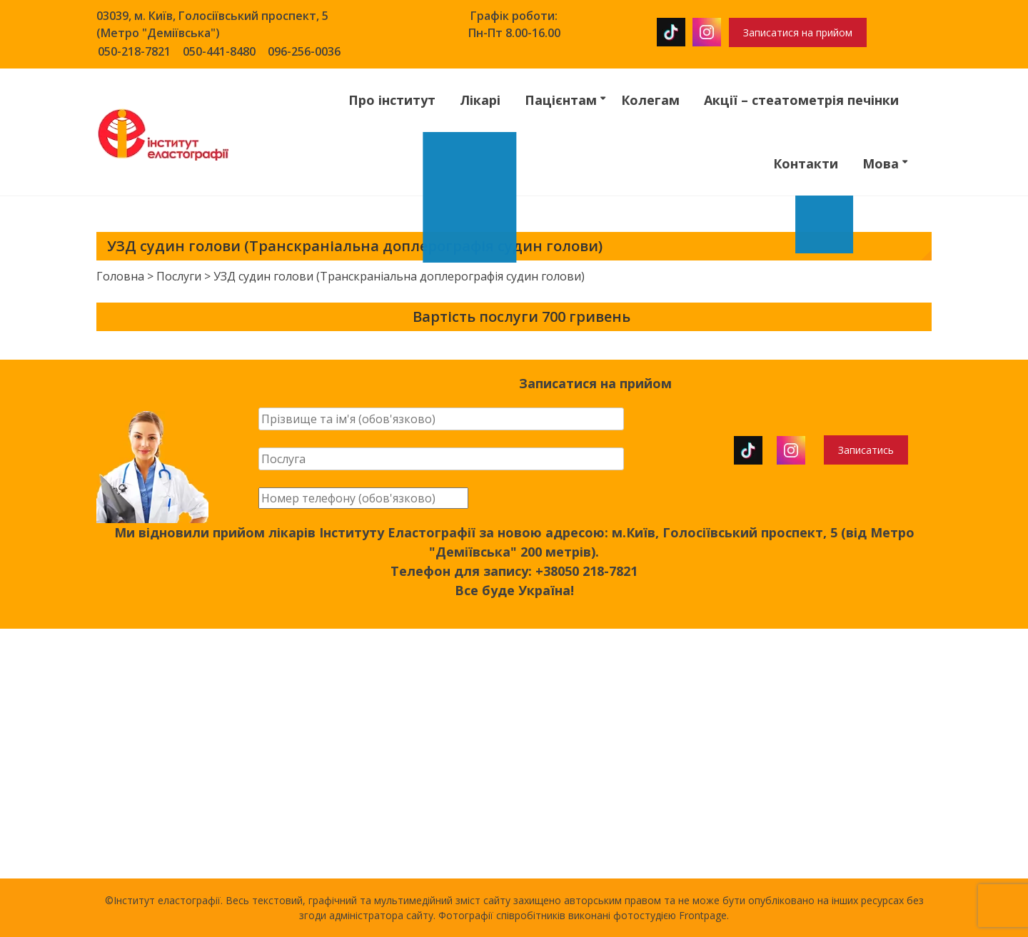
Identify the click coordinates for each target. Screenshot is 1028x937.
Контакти (805, 163)
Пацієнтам (561, 99)
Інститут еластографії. (170, 900)
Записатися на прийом (797, 32)
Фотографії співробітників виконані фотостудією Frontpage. (583, 915)
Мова (880, 163)
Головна (120, 276)
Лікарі (480, 99)
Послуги (178, 276)
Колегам (650, 99)
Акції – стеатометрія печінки (801, 99)
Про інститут (391, 99)
